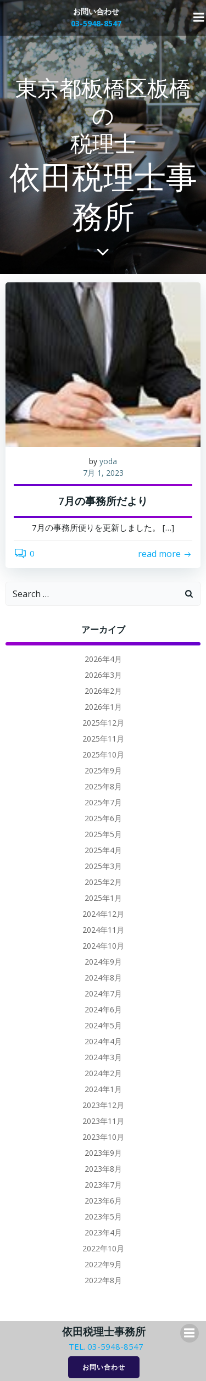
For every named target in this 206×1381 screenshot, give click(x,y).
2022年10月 (103, 1248)
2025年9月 (103, 770)
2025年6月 (103, 818)
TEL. (77, 1346)
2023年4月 (103, 1232)
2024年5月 (103, 1025)
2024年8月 (103, 977)
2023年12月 (103, 1105)
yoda (108, 461)
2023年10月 (103, 1137)
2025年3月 (103, 866)
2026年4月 (103, 659)
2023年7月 (103, 1184)
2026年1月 (103, 706)
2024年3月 (103, 1057)
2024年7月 (103, 993)
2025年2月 (103, 882)
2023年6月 (103, 1200)
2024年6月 (103, 1009)
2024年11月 (103, 930)
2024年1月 (103, 1089)
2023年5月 (103, 1216)
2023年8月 (103, 1168)
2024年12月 (103, 914)
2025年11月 (103, 738)
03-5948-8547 (115, 1346)
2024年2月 (103, 1073)
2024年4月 (103, 1041)
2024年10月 (103, 945)
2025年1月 (103, 898)
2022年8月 (103, 1280)
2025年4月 (103, 850)
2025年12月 (103, 722)
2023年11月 (103, 1121)
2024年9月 (103, 961)
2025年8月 (103, 786)
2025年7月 (103, 802)
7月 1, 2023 (103, 472)
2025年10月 (103, 754)
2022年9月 (103, 1264)
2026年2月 (103, 691)
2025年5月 (103, 834)
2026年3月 (103, 675)
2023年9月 (103, 1153)
